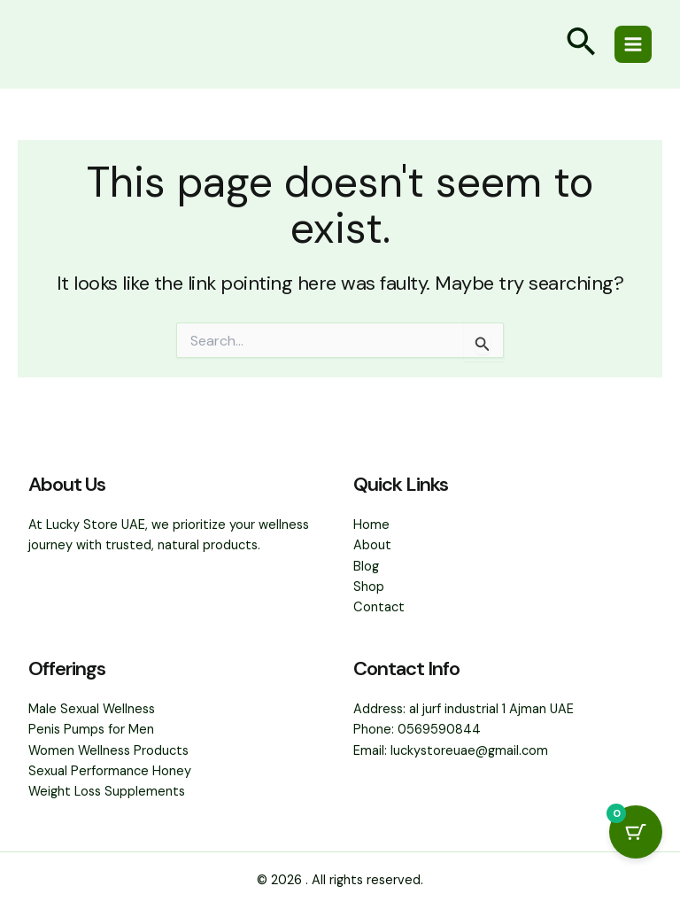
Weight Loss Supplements (106, 791)
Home (371, 525)
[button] (581, 44)
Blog (366, 566)
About (372, 545)
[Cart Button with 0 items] (635, 832)
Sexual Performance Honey (109, 771)
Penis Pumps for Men (91, 729)
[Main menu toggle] (633, 44)
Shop (368, 587)
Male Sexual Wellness (91, 709)
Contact (379, 607)
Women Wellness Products (108, 750)
